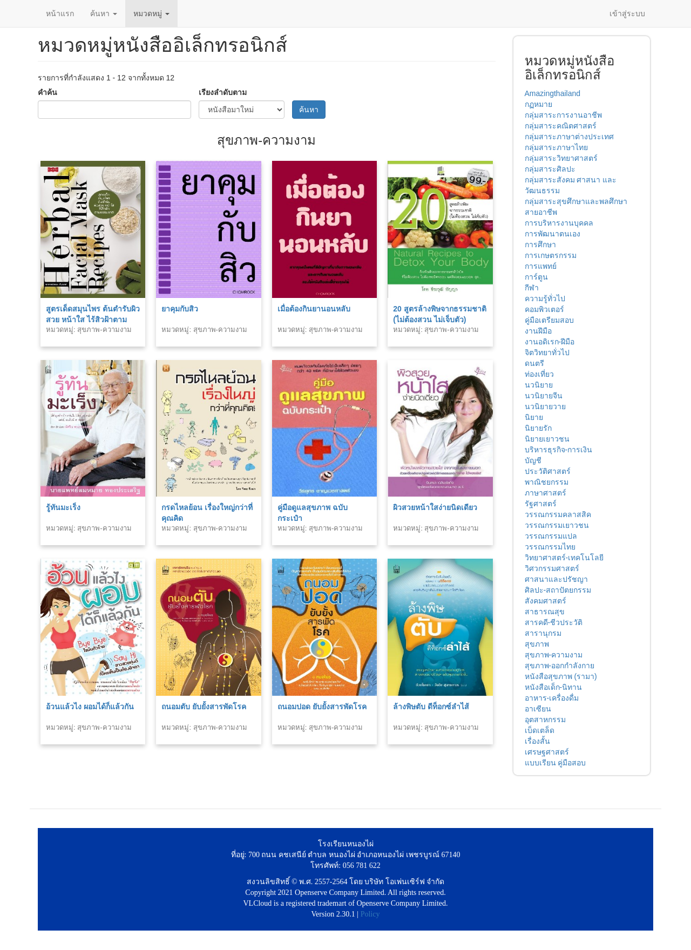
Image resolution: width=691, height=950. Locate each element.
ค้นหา (103, 13)
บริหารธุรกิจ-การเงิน (559, 449)
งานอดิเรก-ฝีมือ (550, 341)
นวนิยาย (539, 385)
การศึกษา (540, 244)
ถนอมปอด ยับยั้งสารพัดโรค (322, 706)
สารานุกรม (543, 633)
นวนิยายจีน (544, 395)
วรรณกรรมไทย (550, 546)
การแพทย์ (541, 266)
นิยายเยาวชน (547, 439)
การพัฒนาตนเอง (552, 233)
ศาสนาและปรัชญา (556, 579)
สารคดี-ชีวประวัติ (554, 622)
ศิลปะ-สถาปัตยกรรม (558, 590)
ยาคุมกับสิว (179, 308)
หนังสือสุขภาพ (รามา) (561, 676)
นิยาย (534, 417)
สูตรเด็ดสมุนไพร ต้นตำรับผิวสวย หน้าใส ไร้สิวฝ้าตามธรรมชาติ (93, 319)
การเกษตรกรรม (551, 255)
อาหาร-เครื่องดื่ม (552, 698)
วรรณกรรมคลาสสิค (558, 514)
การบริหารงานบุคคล (559, 223)
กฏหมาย (538, 104)
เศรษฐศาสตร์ (547, 752)
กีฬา (532, 287)
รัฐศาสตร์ (541, 503)
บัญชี (533, 460)
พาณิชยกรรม (546, 482)
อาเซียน (538, 708)
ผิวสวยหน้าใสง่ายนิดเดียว (435, 507)
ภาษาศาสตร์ (545, 492)
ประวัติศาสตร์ (548, 471)
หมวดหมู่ (151, 13)
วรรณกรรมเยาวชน (557, 525)
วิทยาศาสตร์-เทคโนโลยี (564, 557)
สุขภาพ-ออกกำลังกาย (560, 665)
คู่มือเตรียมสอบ (549, 320)
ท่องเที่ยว (539, 374)
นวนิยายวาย (545, 406)
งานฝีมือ (538, 331)
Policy (370, 914)
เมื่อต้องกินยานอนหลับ (313, 308)
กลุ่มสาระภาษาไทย (556, 147)
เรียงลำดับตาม (223, 92)
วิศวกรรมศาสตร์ (552, 568)
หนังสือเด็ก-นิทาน (553, 687)
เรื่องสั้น (537, 741)
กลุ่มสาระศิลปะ (550, 169)
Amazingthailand (553, 93)
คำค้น (47, 92)
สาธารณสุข (545, 611)
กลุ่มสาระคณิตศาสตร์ (561, 125)
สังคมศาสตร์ (545, 600)
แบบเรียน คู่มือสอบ (555, 762)
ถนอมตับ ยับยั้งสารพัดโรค (203, 706)
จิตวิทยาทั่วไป (547, 352)
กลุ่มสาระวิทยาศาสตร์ (561, 158)
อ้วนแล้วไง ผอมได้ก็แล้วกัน (90, 706)
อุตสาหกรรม (545, 719)
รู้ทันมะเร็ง (63, 507)
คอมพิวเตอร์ (544, 309)
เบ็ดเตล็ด (539, 730)
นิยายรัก (538, 428)
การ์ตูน (536, 277)
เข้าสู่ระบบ (627, 13)
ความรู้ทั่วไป (545, 298)
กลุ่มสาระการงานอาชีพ (563, 115)
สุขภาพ (537, 644)
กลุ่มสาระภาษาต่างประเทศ (569, 136)
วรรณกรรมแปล (551, 536)
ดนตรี (534, 363)
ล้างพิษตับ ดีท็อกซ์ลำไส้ (431, 706)
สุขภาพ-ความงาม (554, 654)
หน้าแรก (60, 13)
